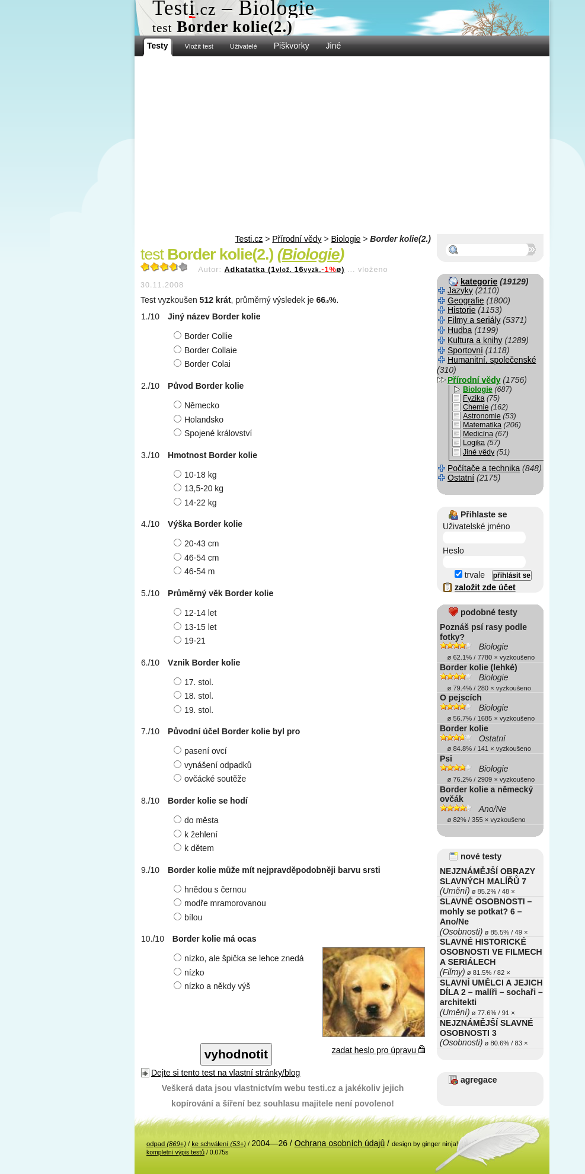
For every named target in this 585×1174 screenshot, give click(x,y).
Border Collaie (207, 350)
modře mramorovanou (221, 903)
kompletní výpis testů (175, 1152)
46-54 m (196, 571)
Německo (198, 405)
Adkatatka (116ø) (284, 269)
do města (198, 820)
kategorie (479, 281)
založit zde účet (485, 587)
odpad (166, 1143)
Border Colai (204, 364)
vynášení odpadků (214, 765)
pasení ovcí (202, 751)
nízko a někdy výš (213, 986)
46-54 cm (198, 557)
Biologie (346, 239)
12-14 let (196, 613)
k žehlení (197, 834)
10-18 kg (196, 474)
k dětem (195, 848)
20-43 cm (198, 543)
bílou (189, 917)
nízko (190, 972)
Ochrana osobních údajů (340, 1143)
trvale (470, 575)
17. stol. (195, 682)
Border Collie (204, 336)
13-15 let (196, 627)
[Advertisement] (342, 145)
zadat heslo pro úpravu (378, 1050)
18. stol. (195, 695)
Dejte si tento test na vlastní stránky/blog (225, 1072)
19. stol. (195, 710)
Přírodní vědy (296, 239)
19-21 (191, 640)
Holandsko (200, 419)
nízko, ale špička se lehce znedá (240, 958)
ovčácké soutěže (211, 778)
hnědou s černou (211, 889)
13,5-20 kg (200, 488)
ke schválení (218, 1143)
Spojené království (214, 433)
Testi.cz (249, 239)
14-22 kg (196, 502)
